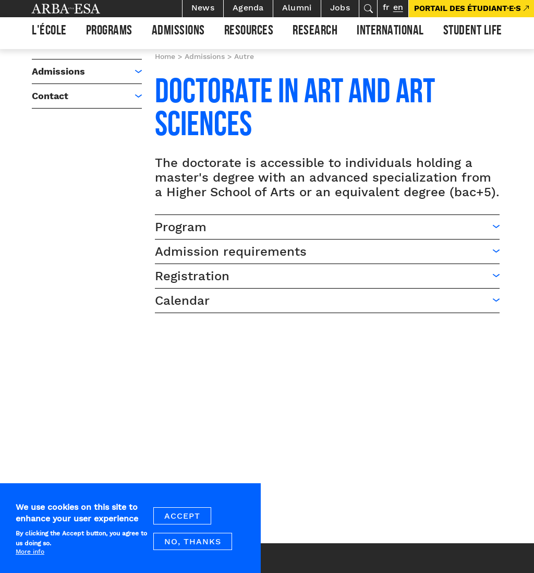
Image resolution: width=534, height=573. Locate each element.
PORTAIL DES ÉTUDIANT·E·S (467, 8)
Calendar (182, 300)
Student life (472, 32)
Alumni (297, 8)
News (202, 8)
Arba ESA (83, 9)
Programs (109, 32)
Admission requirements (231, 251)
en (398, 7)
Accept (182, 523)
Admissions (178, 32)
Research (315, 32)
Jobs (340, 8)
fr (386, 7)
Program (181, 227)
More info (30, 558)
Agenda (248, 8)
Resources (249, 32)
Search (368, 8)
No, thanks (192, 548)
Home (165, 56)
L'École (49, 32)
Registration (192, 276)
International (390, 32)
